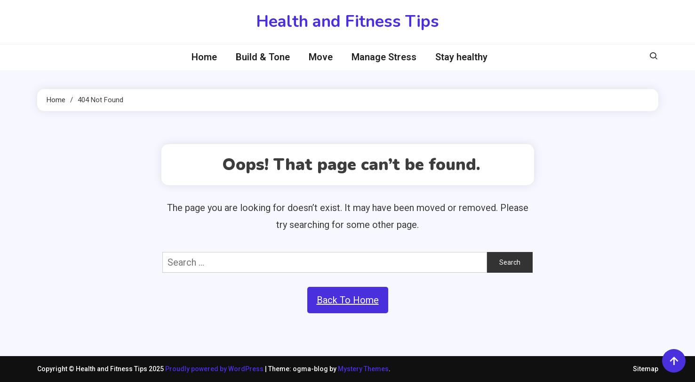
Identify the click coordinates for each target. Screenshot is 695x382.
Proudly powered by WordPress (215, 369)
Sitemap (645, 369)
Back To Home (348, 300)
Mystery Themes (363, 369)
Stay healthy (461, 57)
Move (321, 57)
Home (204, 57)
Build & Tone (263, 57)
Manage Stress (383, 57)
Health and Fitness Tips (347, 21)
